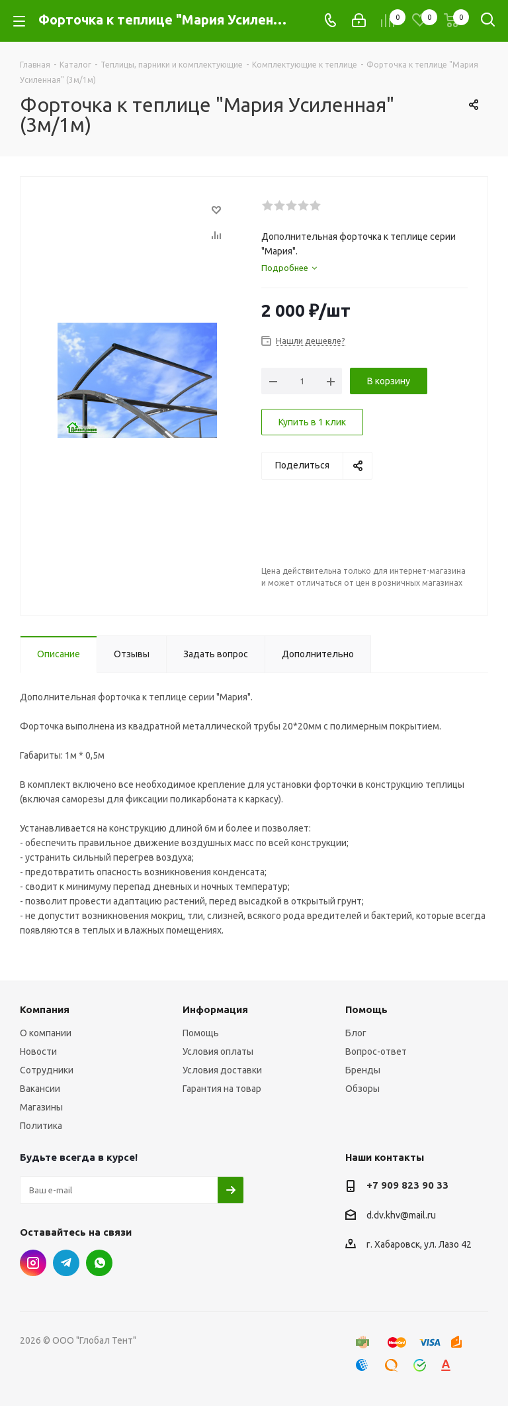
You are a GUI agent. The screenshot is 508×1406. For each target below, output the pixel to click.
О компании (45, 1033)
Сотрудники (46, 1070)
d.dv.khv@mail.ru (401, 1215)
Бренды (362, 1070)
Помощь (201, 1033)
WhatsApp (99, 1263)
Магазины (41, 1107)
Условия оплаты (218, 1051)
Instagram (33, 1263)
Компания (44, 1009)
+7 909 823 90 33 (407, 1185)
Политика (41, 1125)
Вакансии (40, 1088)
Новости (38, 1051)
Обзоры (362, 1088)
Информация (215, 1009)
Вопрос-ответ (376, 1051)
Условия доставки (222, 1070)
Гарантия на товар (222, 1088)
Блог (355, 1033)
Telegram (66, 1263)
